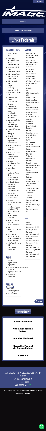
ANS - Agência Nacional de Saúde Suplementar (32, 55)
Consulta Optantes (13, 291)
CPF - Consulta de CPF (14, 92)
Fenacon (28, 130)
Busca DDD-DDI (30, 79)
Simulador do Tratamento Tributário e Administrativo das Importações (13, 188)
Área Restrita (38, 2)
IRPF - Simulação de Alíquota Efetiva (13, 126)
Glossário (29, 137)
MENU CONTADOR (23, 30)
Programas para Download (12, 217)
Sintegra (29, 177)
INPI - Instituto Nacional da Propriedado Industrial (33, 144)
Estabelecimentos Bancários (31, 127)
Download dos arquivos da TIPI (12, 107)
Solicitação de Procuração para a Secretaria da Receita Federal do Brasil (14, 237)
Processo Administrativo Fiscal (14, 162)
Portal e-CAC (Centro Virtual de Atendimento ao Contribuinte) (14, 155)
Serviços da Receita (14, 182)
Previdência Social (31, 163)
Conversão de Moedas (33, 102)
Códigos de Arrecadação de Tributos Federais (13, 88)
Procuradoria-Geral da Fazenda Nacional (33, 166)
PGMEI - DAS (11, 150)
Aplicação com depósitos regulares (32, 61)
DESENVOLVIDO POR (20, 394)
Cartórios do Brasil (31, 100)
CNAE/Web (29, 88)
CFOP (27, 86)
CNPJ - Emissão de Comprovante (13, 78)
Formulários (11, 118)
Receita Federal (13, 49)
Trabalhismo (30, 193)
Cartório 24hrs (30, 98)
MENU (23, 21)
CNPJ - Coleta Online (14, 74)
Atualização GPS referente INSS (31, 66)
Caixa (8, 256)
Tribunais (29, 198)
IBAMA (28, 140)
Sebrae (28, 170)
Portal (28, 222)
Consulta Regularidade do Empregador (13, 262)
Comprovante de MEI (32, 227)
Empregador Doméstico (29, 122)
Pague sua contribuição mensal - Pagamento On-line (32, 241)
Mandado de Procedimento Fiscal (14, 137)
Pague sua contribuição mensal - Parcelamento (32, 254)
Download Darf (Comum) (12, 98)
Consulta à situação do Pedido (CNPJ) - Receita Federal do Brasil (14, 210)
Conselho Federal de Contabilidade (23, 347)
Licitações (11, 134)
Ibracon (28, 149)
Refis (9, 170)
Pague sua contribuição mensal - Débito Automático (32, 234)
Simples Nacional (10, 285)
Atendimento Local (13, 65)
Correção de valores (32, 107)
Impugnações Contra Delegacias (14, 121)
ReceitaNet (11, 168)
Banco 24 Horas (31, 74)
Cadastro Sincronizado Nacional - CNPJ (14, 202)
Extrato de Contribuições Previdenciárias (12, 113)
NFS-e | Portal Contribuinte (12, 248)
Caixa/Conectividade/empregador (18, 267)
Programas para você (14, 225)
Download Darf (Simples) (12, 103)
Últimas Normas (12, 198)
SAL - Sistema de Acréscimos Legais (13, 178)
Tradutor (29, 195)
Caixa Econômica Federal (23, 330)
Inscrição (29, 225)
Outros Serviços (12, 293)
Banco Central (30, 76)
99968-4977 (23, 385)
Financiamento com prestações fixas (32, 134)
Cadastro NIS (12, 274)
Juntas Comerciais (31, 151)
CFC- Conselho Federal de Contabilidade (33, 82)
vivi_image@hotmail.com (23, 378)
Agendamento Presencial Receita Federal (13, 60)
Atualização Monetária (30, 70)
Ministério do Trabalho (30, 155)
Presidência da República (30, 159)
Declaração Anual (31, 229)
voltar (39, 301)
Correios (28, 105)
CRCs (27, 91)
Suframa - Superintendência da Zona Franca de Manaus (32, 182)
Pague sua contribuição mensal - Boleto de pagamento (33, 247)
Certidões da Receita (14, 72)
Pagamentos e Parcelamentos (12, 142)
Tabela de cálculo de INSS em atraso (32, 189)
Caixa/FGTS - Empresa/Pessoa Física (14, 271)
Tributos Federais (13, 195)
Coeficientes (11, 277)
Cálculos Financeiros (32, 110)
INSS (9, 227)
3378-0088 (23, 381)
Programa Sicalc (12, 166)
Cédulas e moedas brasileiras (31, 113)
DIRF (9, 95)
